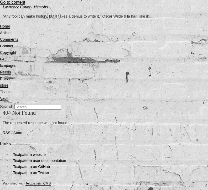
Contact (6, 46)
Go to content (12, 2)
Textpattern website (29, 154)
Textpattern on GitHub (31, 167)
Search (6, 106)
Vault (4, 98)
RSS (7, 133)
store (4, 85)
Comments (9, 39)
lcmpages (8, 66)
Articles (6, 33)
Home (5, 26)
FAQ (4, 59)
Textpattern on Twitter (31, 173)
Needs (5, 72)
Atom (17, 133)
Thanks (6, 92)
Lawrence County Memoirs (25, 7)
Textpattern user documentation (39, 161)
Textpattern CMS (38, 183)
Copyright (8, 52)
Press (5, 79)
